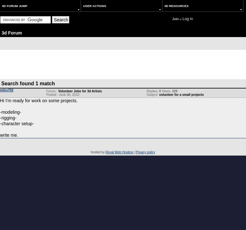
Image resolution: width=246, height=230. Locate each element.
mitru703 (6, 90)
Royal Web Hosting (120, 152)
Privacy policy (145, 152)
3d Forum (12, 32)
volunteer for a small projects (181, 94)
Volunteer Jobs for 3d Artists (80, 91)
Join (175, 19)
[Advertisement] (123, 64)
